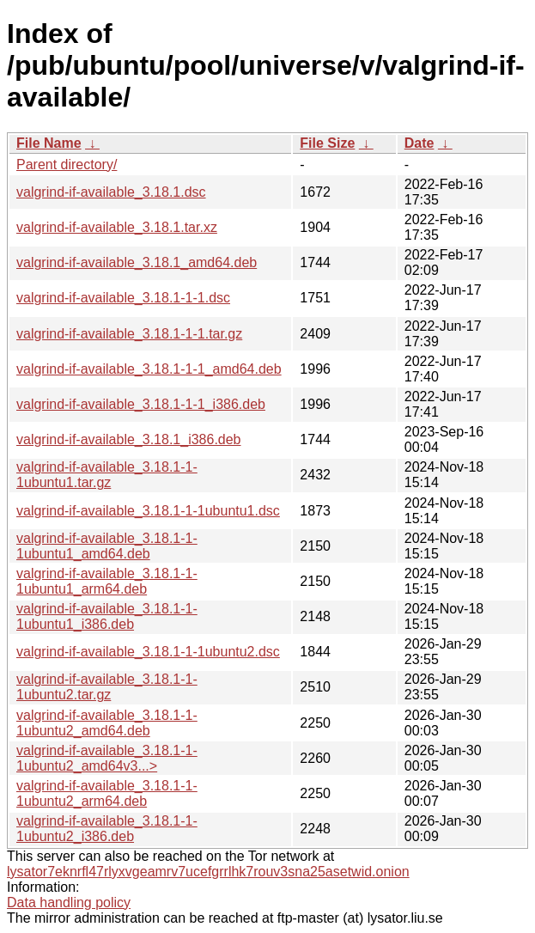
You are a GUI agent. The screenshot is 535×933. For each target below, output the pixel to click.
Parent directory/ (66, 164)
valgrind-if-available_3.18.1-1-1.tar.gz (129, 333)
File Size (327, 143)
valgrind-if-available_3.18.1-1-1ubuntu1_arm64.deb (107, 581)
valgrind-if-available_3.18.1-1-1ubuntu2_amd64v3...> (107, 758)
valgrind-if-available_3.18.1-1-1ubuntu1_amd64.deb (107, 546)
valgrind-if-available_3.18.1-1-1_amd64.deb (149, 369)
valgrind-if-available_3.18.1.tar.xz (116, 227)
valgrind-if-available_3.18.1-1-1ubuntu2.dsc (148, 651)
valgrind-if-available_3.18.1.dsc (111, 192)
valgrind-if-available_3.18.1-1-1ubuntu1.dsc (148, 510)
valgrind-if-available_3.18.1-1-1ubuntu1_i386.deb (107, 616)
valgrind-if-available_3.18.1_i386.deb (128, 439)
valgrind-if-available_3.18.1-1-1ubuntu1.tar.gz (107, 475)
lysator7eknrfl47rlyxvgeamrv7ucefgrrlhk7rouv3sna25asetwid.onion (208, 871)
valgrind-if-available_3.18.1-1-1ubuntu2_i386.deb (107, 829)
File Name (49, 143)
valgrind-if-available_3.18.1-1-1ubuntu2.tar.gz (107, 687)
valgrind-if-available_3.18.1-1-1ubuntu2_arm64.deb (107, 793)
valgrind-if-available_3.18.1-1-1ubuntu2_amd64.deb (107, 723)
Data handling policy (69, 902)
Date (419, 143)
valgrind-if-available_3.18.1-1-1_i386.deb (140, 404)
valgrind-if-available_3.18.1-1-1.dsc (123, 297)
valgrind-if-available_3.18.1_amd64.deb (136, 262)
